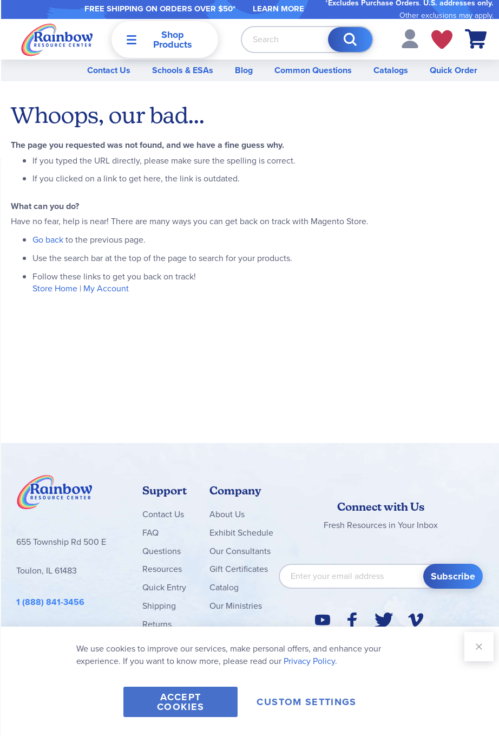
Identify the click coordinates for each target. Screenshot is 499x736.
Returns (157, 624)
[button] (409, 38)
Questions (161, 551)
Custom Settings (306, 702)
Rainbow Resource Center (54, 495)
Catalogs (390, 70)
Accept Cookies (180, 702)
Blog (244, 70)
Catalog (224, 587)
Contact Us (108, 70)
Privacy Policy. (310, 661)
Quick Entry (164, 587)
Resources (162, 569)
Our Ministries (235, 606)
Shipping (159, 606)
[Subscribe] (453, 576)
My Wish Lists (441, 39)
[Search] (350, 39)
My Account (106, 288)
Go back (47, 239)
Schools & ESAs (182, 70)
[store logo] (57, 39)
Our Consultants (240, 551)
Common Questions (313, 70)
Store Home (54, 288)
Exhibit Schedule (241, 532)
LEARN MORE (278, 9)
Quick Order (453, 70)
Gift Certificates (238, 569)
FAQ (150, 532)
